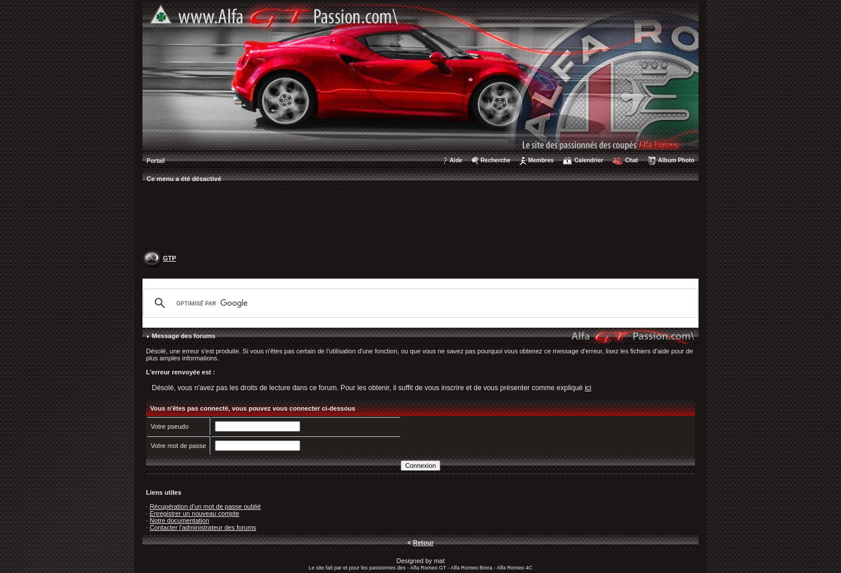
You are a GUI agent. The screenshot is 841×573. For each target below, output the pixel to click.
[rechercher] (418, 303)
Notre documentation (179, 520)
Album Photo (676, 160)
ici (588, 388)
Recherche (495, 160)
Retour (423, 542)
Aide (456, 160)
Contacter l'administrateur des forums (203, 527)
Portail (156, 161)
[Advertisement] (420, 219)
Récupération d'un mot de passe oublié (205, 506)
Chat (631, 160)
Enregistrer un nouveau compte (194, 513)
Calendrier (588, 160)
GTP (169, 258)
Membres (541, 160)
